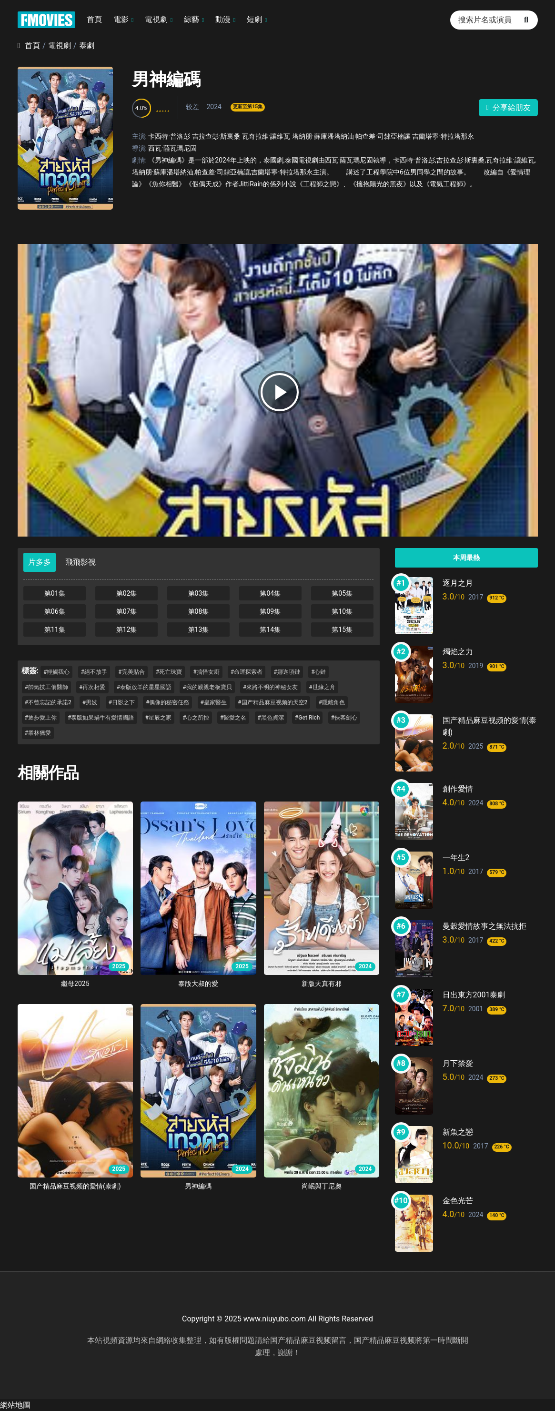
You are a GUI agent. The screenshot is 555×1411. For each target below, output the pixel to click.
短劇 (254, 19)
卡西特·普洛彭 (169, 136)
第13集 (198, 629)
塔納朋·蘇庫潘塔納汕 (323, 136)
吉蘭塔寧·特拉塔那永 (443, 136)
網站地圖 (15, 1405)
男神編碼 (166, 80)
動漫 (223, 19)
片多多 (39, 562)
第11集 (54, 629)
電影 (121, 19)
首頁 (94, 19)
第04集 (270, 593)
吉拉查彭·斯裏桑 (216, 136)
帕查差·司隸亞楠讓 (383, 136)
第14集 (270, 629)
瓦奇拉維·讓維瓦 (266, 136)
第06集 (54, 611)
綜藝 (191, 19)
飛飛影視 (80, 562)
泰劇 (86, 45)
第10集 (342, 611)
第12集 (126, 629)
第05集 (342, 593)
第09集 (270, 611)
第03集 (198, 593)
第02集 (126, 593)
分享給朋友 (508, 107)
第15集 (342, 629)
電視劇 (156, 19)
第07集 (126, 611)
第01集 (54, 593)
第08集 (198, 611)
